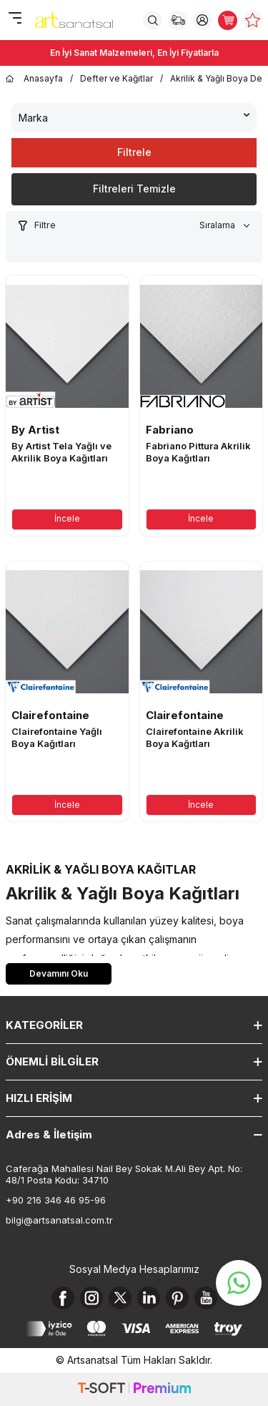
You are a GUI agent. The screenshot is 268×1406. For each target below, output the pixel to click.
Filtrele (134, 152)
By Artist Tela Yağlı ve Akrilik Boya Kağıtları (61, 452)
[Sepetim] (227, 20)
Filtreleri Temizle (134, 188)
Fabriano (170, 429)
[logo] (74, 20)
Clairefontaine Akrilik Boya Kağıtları (195, 737)
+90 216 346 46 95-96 (56, 1200)
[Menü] (15, 19)
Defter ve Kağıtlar (116, 78)
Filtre (36, 225)
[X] (120, 1298)
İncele (67, 518)
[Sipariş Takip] (177, 20)
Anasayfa (34, 79)
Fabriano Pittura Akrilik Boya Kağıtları (198, 452)
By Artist (35, 429)
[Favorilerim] (252, 20)
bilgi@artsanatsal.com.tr (59, 1220)
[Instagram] (91, 1298)
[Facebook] (62, 1298)
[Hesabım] (202, 20)
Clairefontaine (50, 715)
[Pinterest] (177, 1298)
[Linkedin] (148, 1298)
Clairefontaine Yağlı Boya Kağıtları (56, 737)
